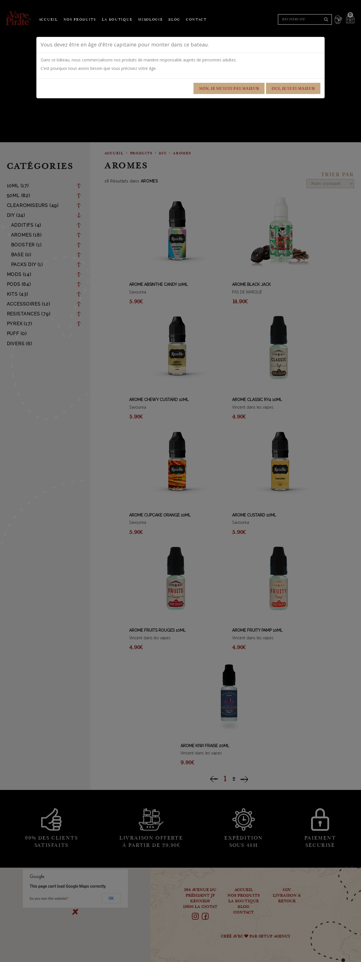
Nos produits (79, 19)
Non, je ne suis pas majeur (229, 88)
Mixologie (150, 19)
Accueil (48, 19)
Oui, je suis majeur (293, 88)
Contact (196, 19)
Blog (174, 19)
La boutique (117, 19)
